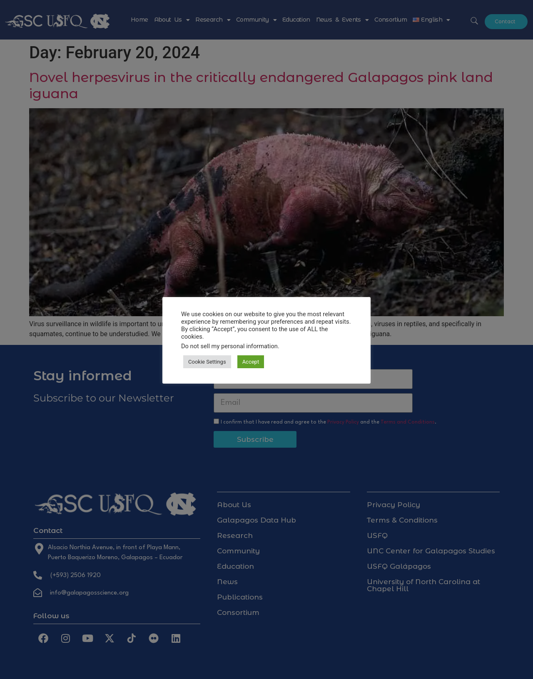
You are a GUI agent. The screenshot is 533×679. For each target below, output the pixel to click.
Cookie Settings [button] (207, 362)
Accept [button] (250, 362)
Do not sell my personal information (229, 346)
